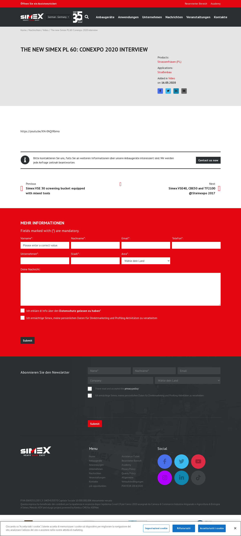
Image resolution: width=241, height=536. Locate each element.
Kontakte (93, 482)
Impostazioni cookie (156, 529)
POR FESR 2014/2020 (132, 487)
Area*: (125, 255)
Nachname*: (78, 239)
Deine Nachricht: (30, 270)
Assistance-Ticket (131, 457)
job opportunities (97, 487)
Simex (25, 508)
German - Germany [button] (66, 17)
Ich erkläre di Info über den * (63, 312)
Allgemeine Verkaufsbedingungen (132, 480)
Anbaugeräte (119, 17)
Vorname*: (27, 239)
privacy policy (131, 389)
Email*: (125, 239)
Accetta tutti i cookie (212, 529)
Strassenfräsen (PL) (169, 63)
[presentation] (47, 331)
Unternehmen (166, 17)
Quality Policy (129, 474)
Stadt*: (75, 255)
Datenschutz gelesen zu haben (79, 312)
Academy (216, 3)
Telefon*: (177, 239)
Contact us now (208, 161)
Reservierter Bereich (196, 3)
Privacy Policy (128, 470)
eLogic (50, 508)
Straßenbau (165, 73)
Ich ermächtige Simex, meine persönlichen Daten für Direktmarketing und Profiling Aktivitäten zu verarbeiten (91, 319)
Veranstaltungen (212, 17)
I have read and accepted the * (117, 389)
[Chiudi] (235, 529)
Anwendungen (142, 17)
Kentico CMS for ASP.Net (86, 508)
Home (24, 31)
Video (45, 31)
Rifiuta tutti (184, 529)
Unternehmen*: (30, 255)
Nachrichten (188, 17)
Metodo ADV (36, 508)
